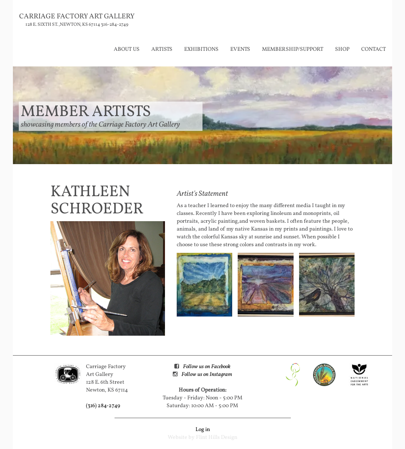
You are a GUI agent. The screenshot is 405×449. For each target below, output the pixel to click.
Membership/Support (292, 49)
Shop (342, 49)
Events (240, 49)
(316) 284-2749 (103, 406)
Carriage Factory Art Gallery (76, 16)
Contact (373, 49)
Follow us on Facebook (206, 366)
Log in (202, 429)
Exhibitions (201, 49)
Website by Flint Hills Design (202, 437)
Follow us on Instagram (206, 374)
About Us (127, 49)
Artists (161, 49)
